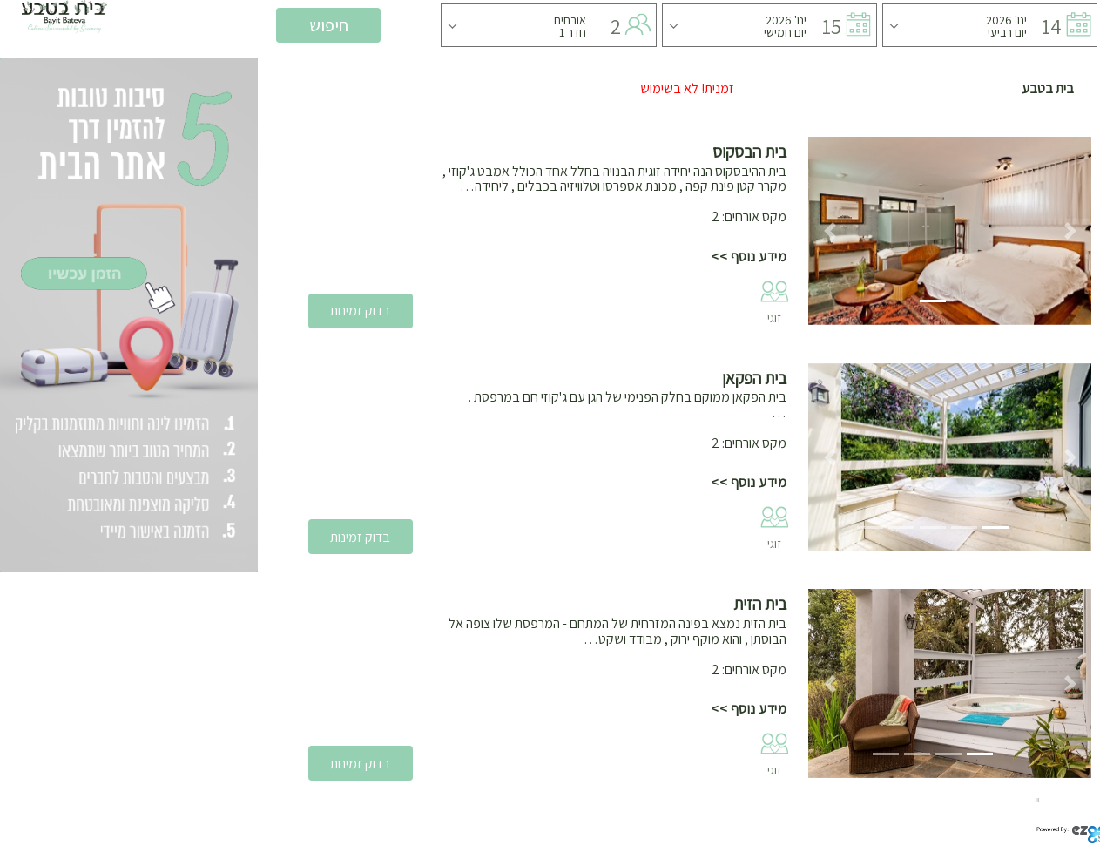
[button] (829, 231)
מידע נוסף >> (748, 256)
